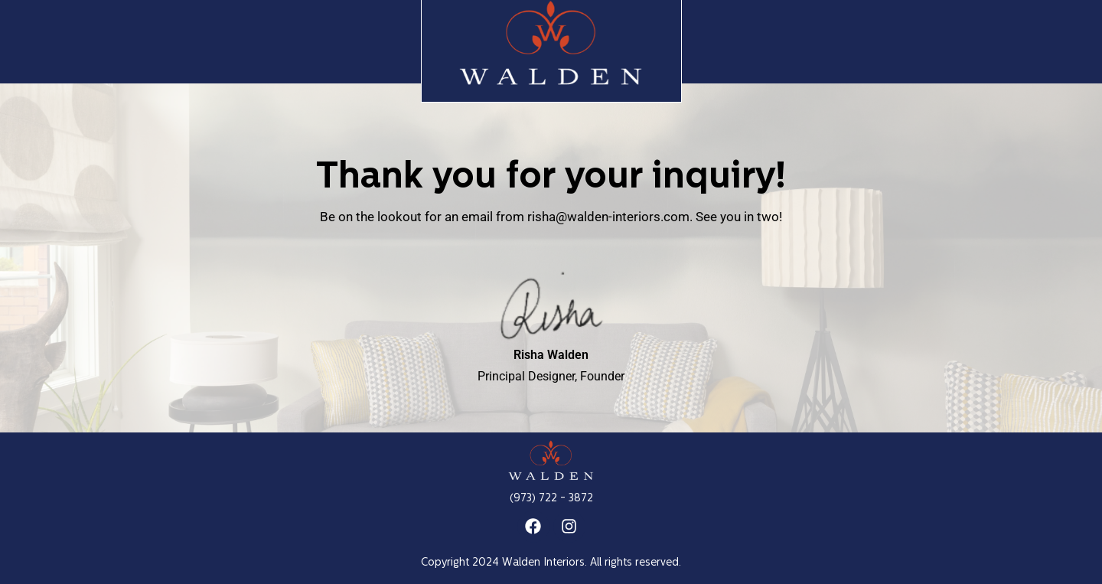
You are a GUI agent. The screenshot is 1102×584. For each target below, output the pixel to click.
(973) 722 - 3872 (551, 498)
